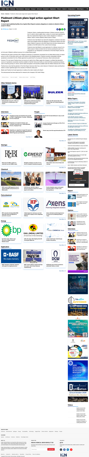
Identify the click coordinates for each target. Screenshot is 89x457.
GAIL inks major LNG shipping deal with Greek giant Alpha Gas (33, 239)
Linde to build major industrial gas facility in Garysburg (54, 239)
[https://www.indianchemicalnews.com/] (67, 455)
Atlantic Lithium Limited (23, 77)
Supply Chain (37, 431)
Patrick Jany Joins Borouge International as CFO (54, 130)
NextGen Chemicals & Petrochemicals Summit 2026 (78, 94)
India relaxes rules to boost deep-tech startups (55, 163)
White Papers (80, 9)
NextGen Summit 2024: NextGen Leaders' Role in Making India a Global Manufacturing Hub (81, 415)
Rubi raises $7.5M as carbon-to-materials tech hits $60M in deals (9, 163)
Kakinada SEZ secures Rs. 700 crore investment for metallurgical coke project (10, 102)
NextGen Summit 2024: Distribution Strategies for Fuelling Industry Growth (82, 421)
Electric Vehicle (45, 431)
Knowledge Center (24, 437)
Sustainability (25, 431)
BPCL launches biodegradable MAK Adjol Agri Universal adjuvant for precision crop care (10, 214)
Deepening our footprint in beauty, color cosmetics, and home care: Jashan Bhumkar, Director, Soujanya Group (20, 124)
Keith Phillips (32, 77)
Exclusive (46, 9)
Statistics (18, 437)
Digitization (53, 9)
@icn (61, 442)
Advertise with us (15, 454)
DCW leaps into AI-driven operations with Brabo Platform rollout (54, 265)
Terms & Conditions (36, 454)
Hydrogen (27, 9)
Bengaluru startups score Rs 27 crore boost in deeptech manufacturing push (33, 163)
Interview (13, 437)
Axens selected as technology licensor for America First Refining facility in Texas (55, 214)
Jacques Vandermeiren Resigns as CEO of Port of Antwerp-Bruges (54, 124)
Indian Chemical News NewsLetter (42, 442)
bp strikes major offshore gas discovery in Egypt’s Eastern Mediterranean (9, 240)
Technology (31, 431)
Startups (56, 431)
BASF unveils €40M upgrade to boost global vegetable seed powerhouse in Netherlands (10, 189)
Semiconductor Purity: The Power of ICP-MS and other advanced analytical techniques (78, 41)
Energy (33, 9)
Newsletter (22, 454)
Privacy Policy (28, 454)
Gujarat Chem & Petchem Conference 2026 (78, 68)
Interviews (4, 112)
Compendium (72, 9)
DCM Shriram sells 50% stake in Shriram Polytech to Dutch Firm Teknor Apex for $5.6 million (33, 189)
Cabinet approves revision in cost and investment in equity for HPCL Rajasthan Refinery (33, 214)
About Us (3, 454)
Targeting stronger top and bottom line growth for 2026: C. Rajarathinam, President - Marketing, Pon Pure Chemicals (21, 117)
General (7, 14)
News (7, 9)
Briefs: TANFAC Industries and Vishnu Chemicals (77, 165)
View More (62, 107)
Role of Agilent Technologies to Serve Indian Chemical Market (82, 203)
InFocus (39, 9)
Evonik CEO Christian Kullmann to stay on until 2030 (53, 116)
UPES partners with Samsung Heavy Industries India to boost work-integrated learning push (32, 102)
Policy (59, 9)
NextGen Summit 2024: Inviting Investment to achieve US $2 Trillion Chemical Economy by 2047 (82, 409)
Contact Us (8, 454)
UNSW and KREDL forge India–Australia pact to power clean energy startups (77, 149)
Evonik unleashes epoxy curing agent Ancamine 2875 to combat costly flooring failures (54, 189)
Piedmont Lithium (5, 77)
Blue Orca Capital (14, 77)
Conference (7, 437)
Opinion (2, 437)
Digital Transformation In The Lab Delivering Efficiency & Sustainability (82, 196)
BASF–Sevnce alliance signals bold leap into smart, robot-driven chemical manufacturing (33, 266)
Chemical (12, 9)
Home (3, 9)
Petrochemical (20, 9)
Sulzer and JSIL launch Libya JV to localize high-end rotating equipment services (55, 102)
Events (65, 9)
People (36, 112)
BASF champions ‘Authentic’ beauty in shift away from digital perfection (10, 265)
